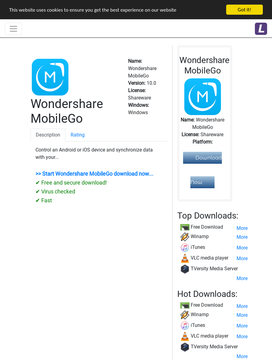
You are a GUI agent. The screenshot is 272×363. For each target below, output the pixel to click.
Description (48, 135)
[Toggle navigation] (13, 29)
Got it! (244, 9)
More (242, 228)
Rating (78, 135)
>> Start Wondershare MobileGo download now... (94, 174)
